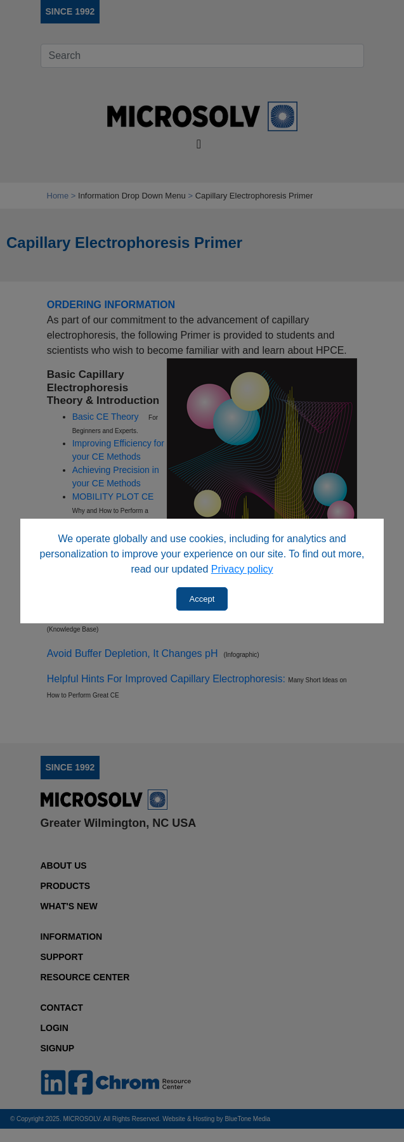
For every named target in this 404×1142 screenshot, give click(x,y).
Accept (202, 599)
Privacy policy (242, 569)
